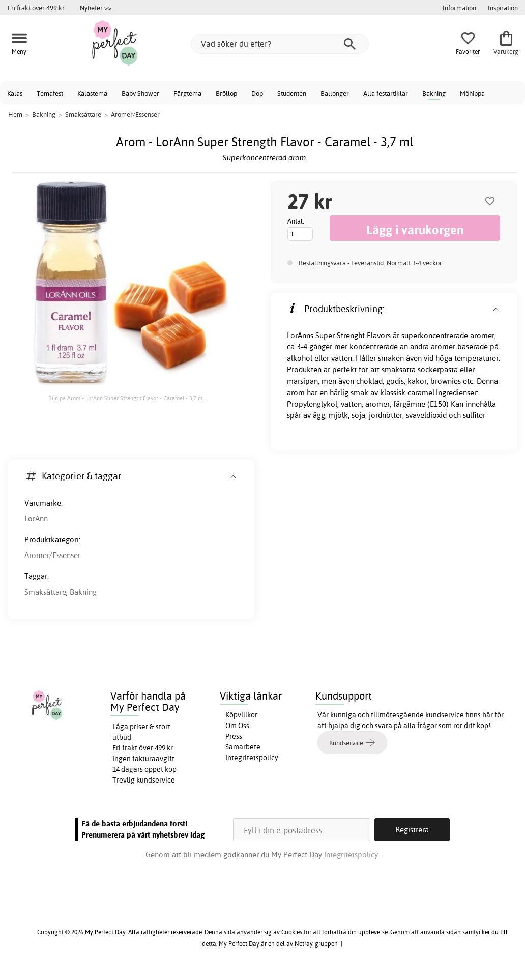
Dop (257, 93)
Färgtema (187, 93)
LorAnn (36, 518)
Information (459, 8)
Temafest (50, 93)
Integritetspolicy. (352, 854)
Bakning (434, 93)
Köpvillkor (241, 714)
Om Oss (237, 725)
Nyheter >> (95, 8)
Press (233, 736)
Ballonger (334, 93)
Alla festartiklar (385, 93)
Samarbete (242, 746)
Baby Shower (140, 93)
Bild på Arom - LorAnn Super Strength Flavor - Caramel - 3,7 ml (126, 398)
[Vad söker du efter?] (280, 44)
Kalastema (92, 93)
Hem (15, 114)
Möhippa (472, 93)
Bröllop (226, 93)
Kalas (14, 93)
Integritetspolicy (251, 757)
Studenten (291, 93)
